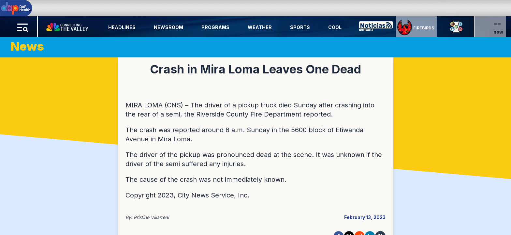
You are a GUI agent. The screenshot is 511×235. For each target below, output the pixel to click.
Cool (335, 27)
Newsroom (168, 27)
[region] (255, 117)
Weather (260, 27)
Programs (215, 27)
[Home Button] (67, 25)
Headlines (122, 27)
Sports (300, 27)
